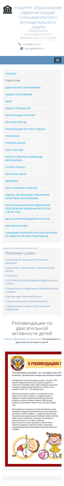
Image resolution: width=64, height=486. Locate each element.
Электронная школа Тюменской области (26, 301)
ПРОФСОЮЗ (12, 136)
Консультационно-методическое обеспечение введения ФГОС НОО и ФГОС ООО (28, 208)
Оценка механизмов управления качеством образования (27, 197)
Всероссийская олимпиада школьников (24, 159)
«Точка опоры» (15, 167)
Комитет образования (15, 339)
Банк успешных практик (21, 188)
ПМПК (8, 101)
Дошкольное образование (23, 87)
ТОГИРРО (11, 276)
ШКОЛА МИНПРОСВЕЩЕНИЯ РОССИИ (27, 219)
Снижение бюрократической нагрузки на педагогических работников (31, 234)
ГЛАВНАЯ (10, 73)
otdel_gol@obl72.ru (34, 48)
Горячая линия (15, 143)
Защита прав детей (18, 108)
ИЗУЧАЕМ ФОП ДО (16, 122)
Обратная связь (15, 174)
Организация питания (20, 115)
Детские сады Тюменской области (23, 296)
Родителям (12, 80)
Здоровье (11, 181)
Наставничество (16, 225)
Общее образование (18, 94)
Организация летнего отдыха (25, 129)
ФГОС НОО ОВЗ (14, 150)
